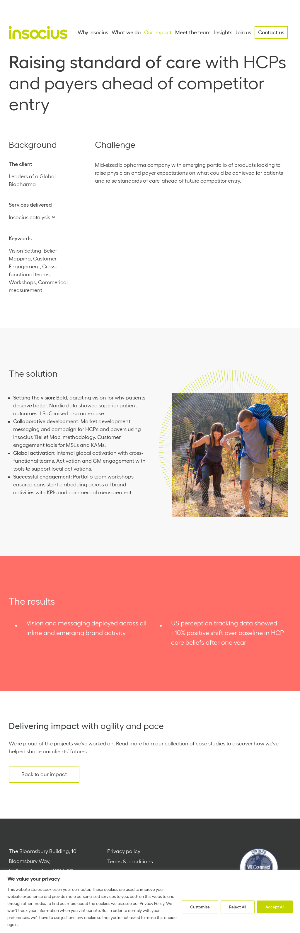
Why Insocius (93, 32)
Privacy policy (123, 851)
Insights (223, 32)
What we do (126, 32)
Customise (200, 907)
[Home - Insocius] (38, 32)
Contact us (271, 32)
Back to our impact (44, 774)
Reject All (237, 907)
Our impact (158, 32)
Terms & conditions (130, 862)
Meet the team (193, 32)
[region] (150, 901)
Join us (243, 32)
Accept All (274, 907)
